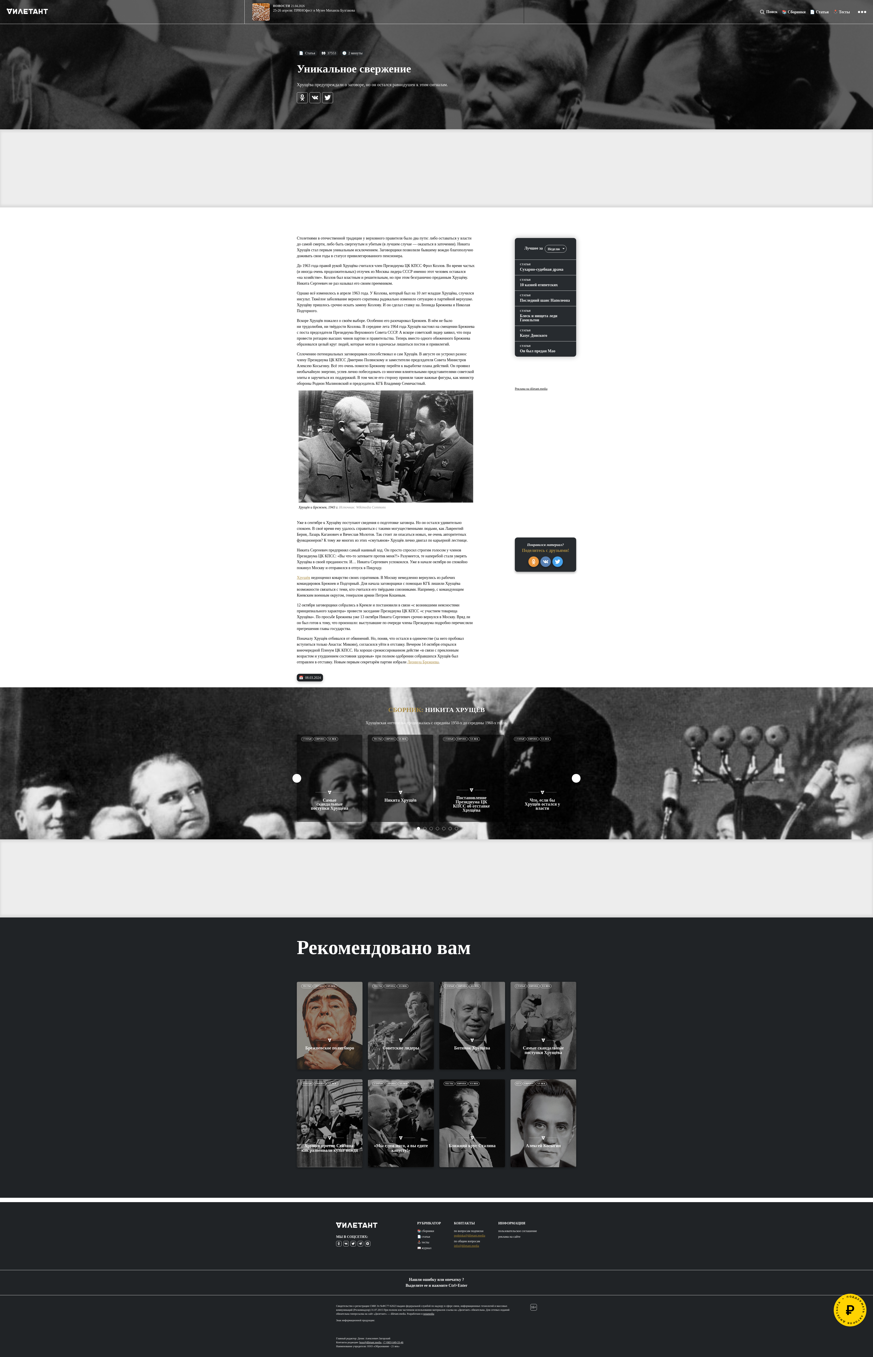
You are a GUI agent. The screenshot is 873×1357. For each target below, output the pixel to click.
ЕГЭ (518, 1079)
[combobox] (556, 249)
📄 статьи (423, 1236)
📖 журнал (424, 1248)
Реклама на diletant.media (531, 389)
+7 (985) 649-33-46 (393, 1342)
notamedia (428, 1313)
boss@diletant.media (370, 1342)
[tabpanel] (329, 778)
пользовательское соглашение (517, 1231)
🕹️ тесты (423, 1242)
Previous (296, 778)
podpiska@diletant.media (469, 1235)
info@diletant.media (466, 1245)
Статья (307, 53)
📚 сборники (425, 1231)
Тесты (378, 739)
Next (576, 778)
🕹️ (841, 12)
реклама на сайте (509, 1236)
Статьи (307, 739)
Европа (320, 739)
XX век (332, 739)
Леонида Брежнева (423, 662)
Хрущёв (303, 577)
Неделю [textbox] (554, 249)
